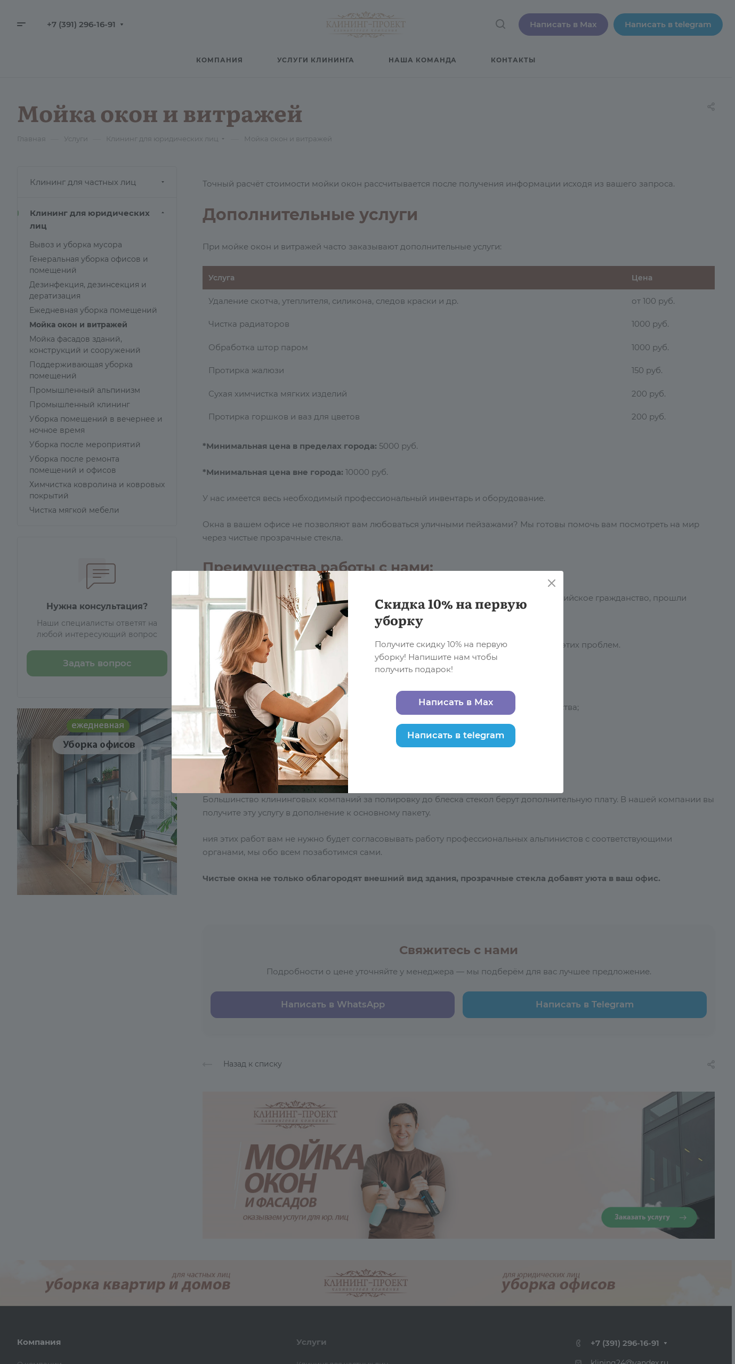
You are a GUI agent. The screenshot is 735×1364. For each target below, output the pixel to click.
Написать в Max (455, 702)
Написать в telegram (455, 735)
